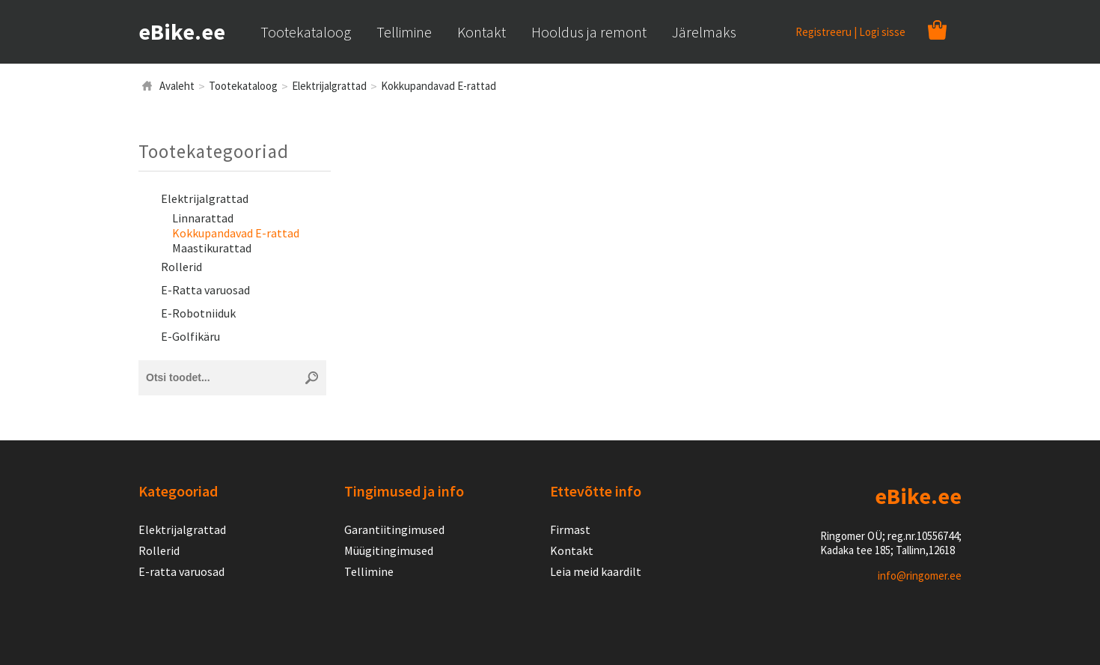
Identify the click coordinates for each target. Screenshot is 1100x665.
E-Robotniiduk (198, 313)
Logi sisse (882, 32)
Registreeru (823, 32)
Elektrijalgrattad (329, 86)
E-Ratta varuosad (205, 289)
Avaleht (177, 86)
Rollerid (181, 266)
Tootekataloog (243, 86)
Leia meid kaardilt (595, 571)
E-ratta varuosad (181, 571)
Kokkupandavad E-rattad (438, 86)
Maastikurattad (211, 247)
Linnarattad (202, 217)
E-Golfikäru (190, 336)
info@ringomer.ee (920, 575)
